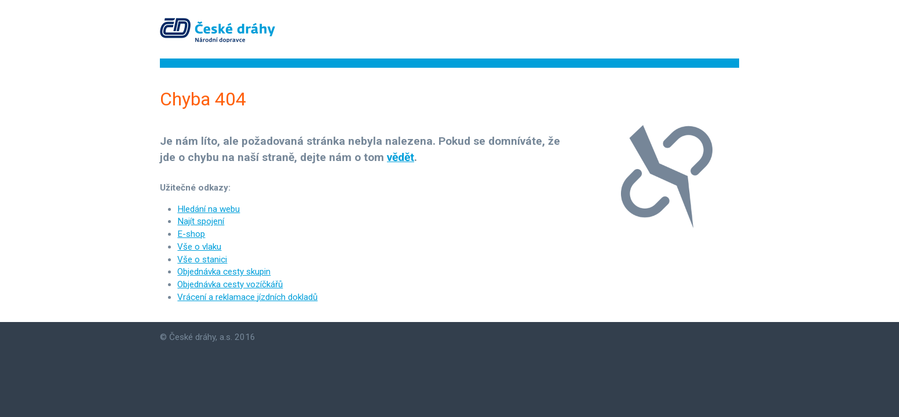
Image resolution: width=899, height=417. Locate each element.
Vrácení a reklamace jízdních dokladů (247, 297)
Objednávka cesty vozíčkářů (230, 284)
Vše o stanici (202, 259)
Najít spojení (200, 221)
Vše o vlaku (199, 247)
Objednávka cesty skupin (224, 271)
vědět (400, 157)
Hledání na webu (208, 209)
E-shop (191, 234)
